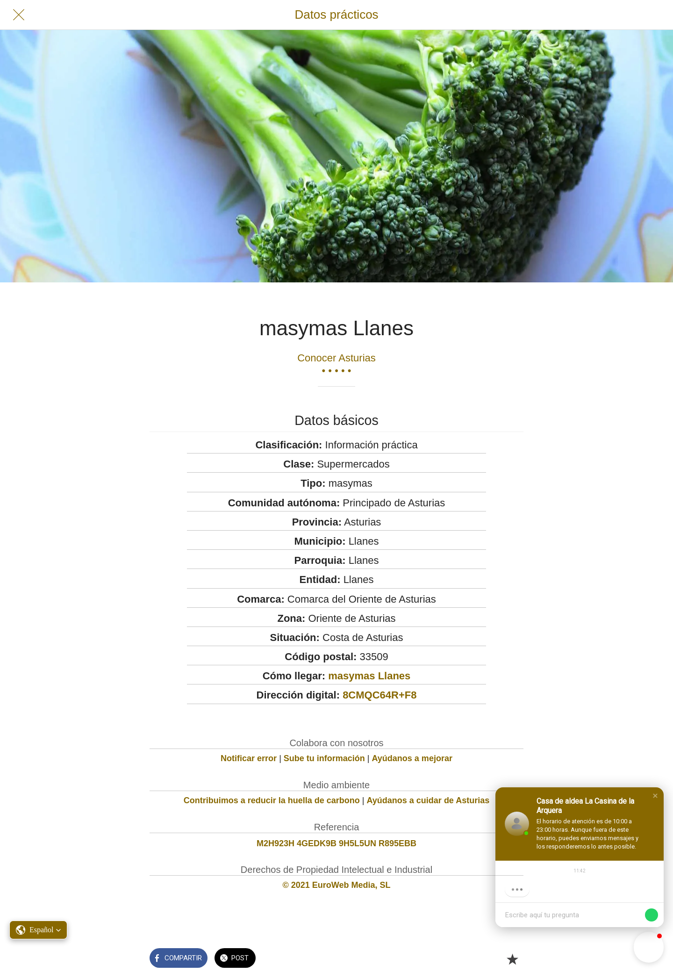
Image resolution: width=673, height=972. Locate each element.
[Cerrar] (18, 15)
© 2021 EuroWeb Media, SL (337, 885)
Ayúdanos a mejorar (412, 758)
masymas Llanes (369, 676)
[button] (655, 795)
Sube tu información (324, 758)
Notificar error (249, 758)
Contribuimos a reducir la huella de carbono (272, 800)
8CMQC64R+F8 (379, 695)
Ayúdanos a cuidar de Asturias (428, 800)
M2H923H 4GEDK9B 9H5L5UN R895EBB (336, 843)
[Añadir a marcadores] (512, 959)
